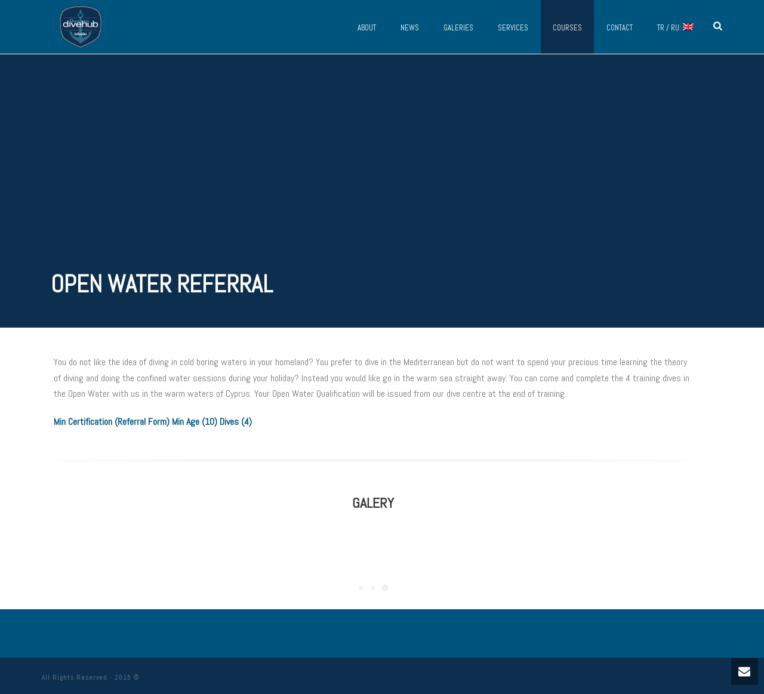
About (367, 28)
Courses (567, 28)
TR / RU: (675, 28)
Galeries (458, 28)
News (410, 28)
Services (513, 28)
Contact (619, 28)
